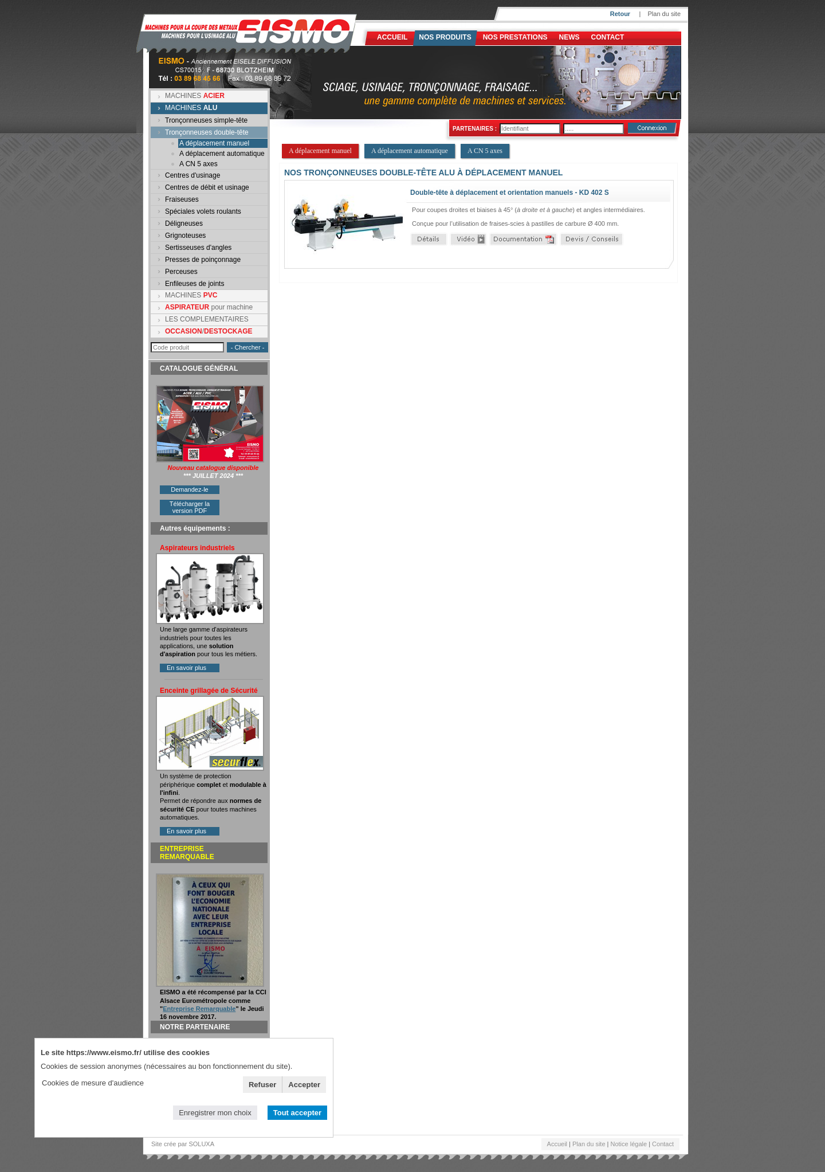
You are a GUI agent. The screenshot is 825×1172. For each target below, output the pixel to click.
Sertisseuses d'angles (198, 248)
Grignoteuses (185, 236)
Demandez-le (189, 489)
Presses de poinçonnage (203, 260)
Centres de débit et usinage (207, 187)
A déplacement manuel (214, 143)
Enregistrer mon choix (215, 1112)
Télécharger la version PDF (190, 507)
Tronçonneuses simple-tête (206, 120)
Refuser (262, 1084)
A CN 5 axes (198, 164)
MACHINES (195, 96)
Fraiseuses (182, 199)
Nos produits (445, 37)
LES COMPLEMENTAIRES (207, 319)
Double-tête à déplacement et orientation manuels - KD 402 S (509, 193)
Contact (607, 37)
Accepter (304, 1084)
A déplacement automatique (222, 154)
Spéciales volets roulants (203, 211)
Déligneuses (184, 223)
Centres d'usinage (192, 175)
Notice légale (629, 1143)
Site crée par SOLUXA (182, 1143)
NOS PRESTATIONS (515, 37)
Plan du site (664, 13)
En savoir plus (186, 667)
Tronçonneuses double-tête (207, 132)
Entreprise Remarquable (199, 1008)
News (569, 37)
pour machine (209, 307)
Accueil (392, 37)
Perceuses (181, 272)
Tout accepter (297, 1112)
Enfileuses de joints (194, 284)
